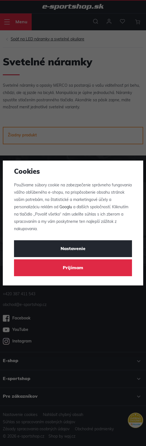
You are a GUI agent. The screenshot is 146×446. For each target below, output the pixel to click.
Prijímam (73, 268)
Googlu (65, 207)
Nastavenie (73, 249)
